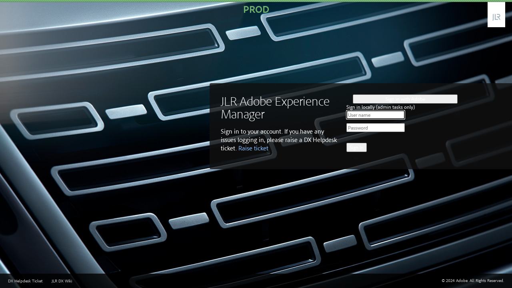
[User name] (375, 114)
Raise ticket (253, 148)
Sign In (357, 147)
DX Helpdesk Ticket (25, 281)
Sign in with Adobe (405, 99)
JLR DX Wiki (62, 281)
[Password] (375, 127)
